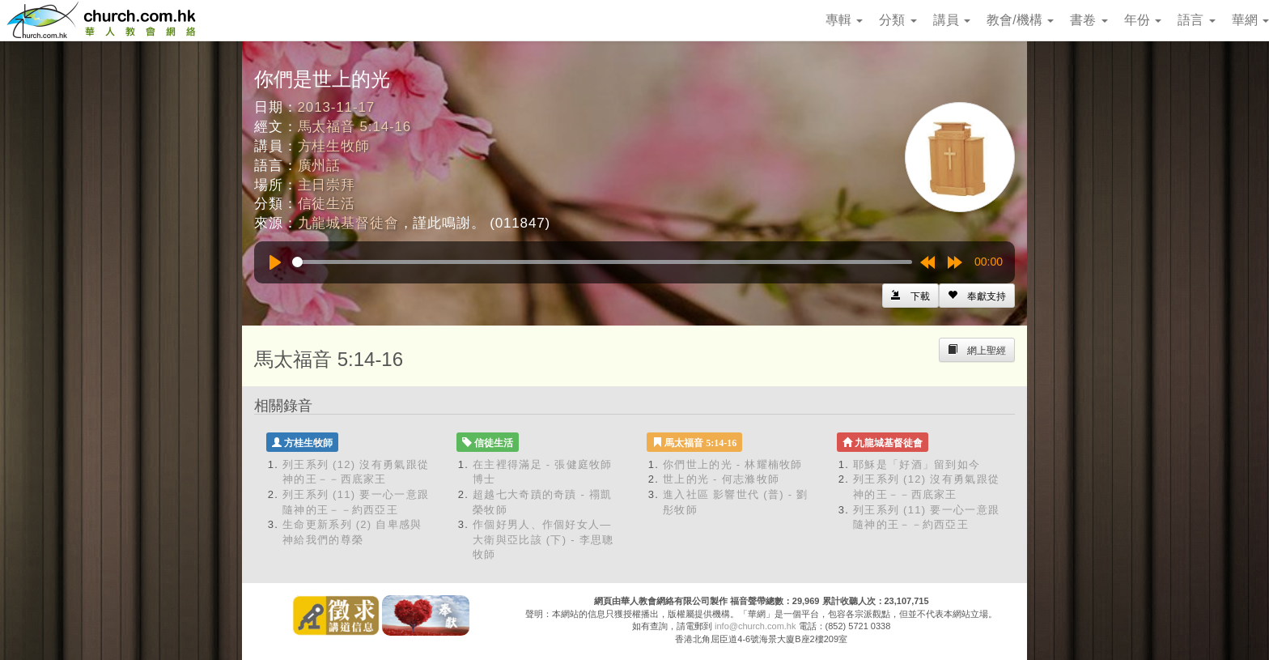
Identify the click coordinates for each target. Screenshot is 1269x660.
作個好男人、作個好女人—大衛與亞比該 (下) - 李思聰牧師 (543, 539)
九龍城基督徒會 (348, 223)
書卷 (1088, 20)
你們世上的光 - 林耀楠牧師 (733, 464)
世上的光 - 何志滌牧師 (721, 479)
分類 (897, 20)
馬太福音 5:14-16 (355, 126)
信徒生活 (326, 203)
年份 (1142, 20)
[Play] (275, 262)
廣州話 (320, 165)
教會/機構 (1020, 20)
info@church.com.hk (755, 626)
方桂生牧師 (334, 146)
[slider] (602, 262)
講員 (951, 20)
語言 (1196, 20)
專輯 (844, 20)
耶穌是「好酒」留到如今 (916, 464)
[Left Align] (977, 295)
